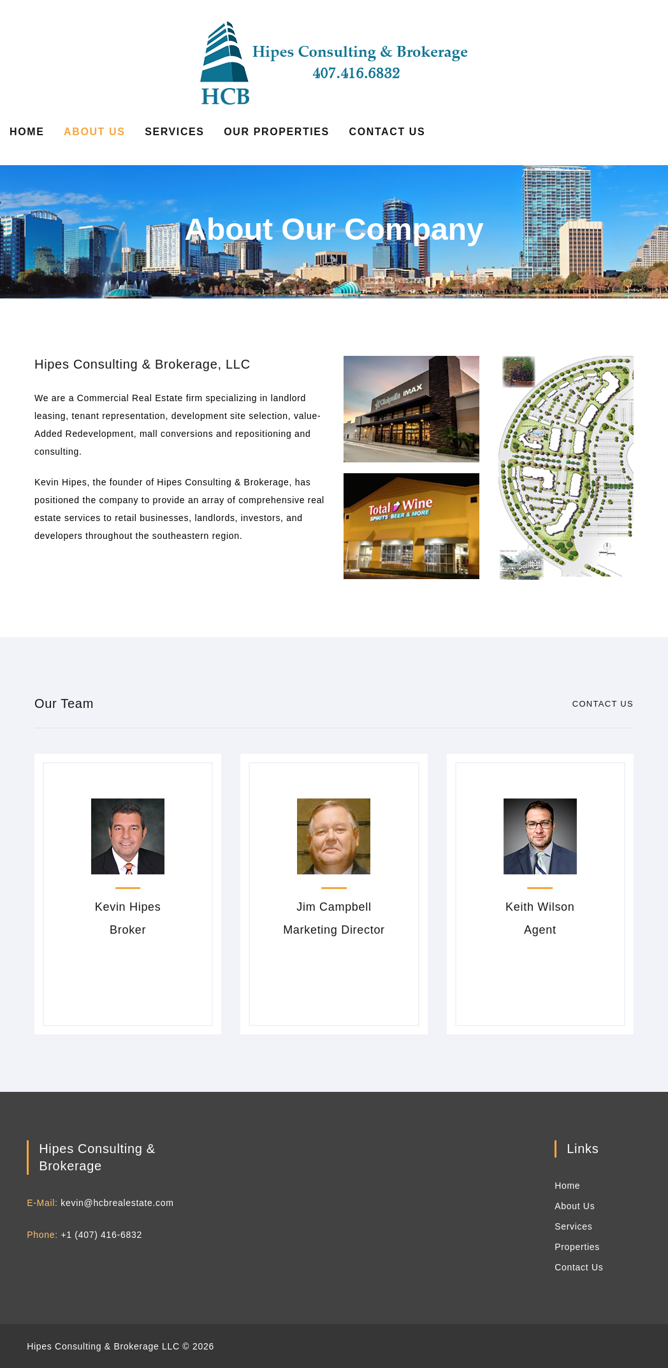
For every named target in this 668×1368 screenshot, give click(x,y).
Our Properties (277, 131)
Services (174, 131)
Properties (577, 1247)
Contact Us (387, 131)
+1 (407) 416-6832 (101, 1235)
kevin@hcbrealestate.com (117, 1203)
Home (27, 131)
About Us (94, 131)
